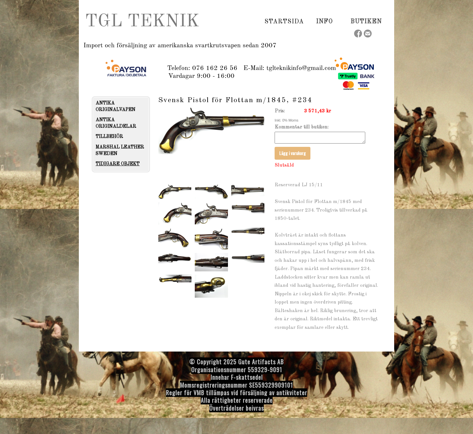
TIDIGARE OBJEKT (118, 164)
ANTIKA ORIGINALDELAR (116, 123)
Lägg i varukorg (292, 154)
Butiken (366, 22)
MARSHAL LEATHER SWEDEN (120, 150)
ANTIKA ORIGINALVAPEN (115, 106)
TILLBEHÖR (109, 136)
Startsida (284, 22)
